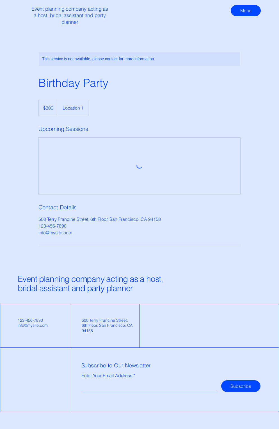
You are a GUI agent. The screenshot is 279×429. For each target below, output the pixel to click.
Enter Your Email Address (106, 375)
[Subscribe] (240, 386)
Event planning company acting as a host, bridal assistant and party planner (90, 283)
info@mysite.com (33, 325)
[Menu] (246, 10)
